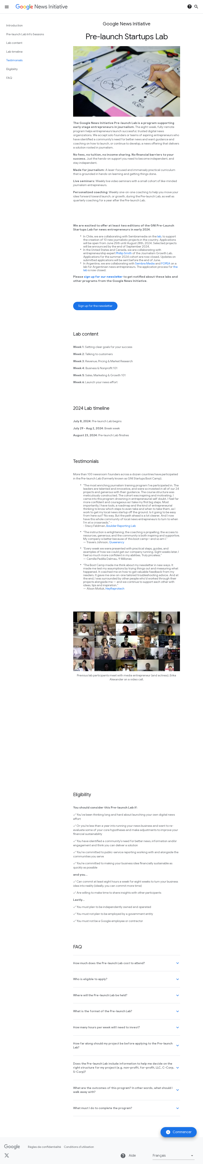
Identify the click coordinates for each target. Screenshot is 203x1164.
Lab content (14, 43)
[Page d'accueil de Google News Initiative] (41, 7)
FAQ (9, 78)
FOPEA (165, 263)
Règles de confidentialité (44, 1147)
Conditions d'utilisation (79, 1147)
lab (159, 236)
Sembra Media (145, 263)
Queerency (116, 542)
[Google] (12, 1146)
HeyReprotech (114, 588)
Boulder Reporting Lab (121, 526)
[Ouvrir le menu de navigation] (6, 7)
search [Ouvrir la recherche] (196, 6)
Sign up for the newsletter (95, 306)
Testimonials (14, 60)
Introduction (14, 25)
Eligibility (12, 69)
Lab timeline (14, 51)
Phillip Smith (124, 253)
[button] (174, 1155)
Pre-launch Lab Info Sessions (25, 34)
